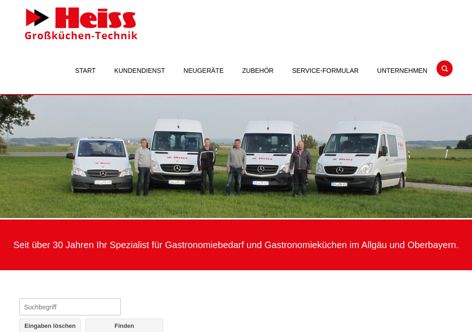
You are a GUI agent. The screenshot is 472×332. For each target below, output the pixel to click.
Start (85, 70)
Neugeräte (203, 70)
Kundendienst (139, 70)
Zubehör (257, 70)
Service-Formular (325, 70)
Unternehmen (402, 70)
